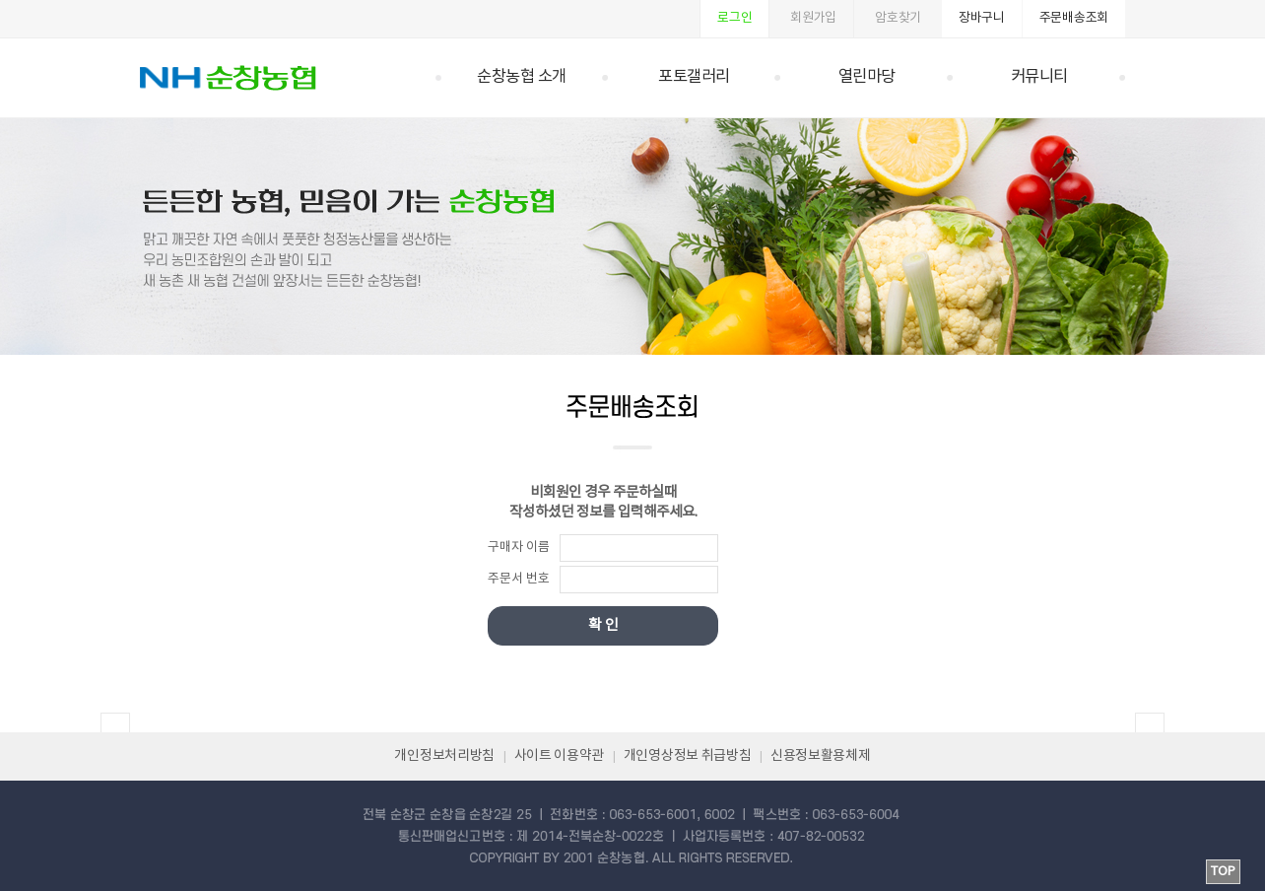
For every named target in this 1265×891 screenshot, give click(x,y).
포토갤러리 (694, 77)
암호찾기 (898, 18)
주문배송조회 (1073, 18)
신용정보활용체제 (820, 756)
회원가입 (813, 18)
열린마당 (867, 77)
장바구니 (982, 18)
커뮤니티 (1039, 77)
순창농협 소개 (521, 77)
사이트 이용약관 (559, 756)
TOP (1223, 871)
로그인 (734, 18)
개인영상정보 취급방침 (688, 756)
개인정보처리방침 (444, 756)
